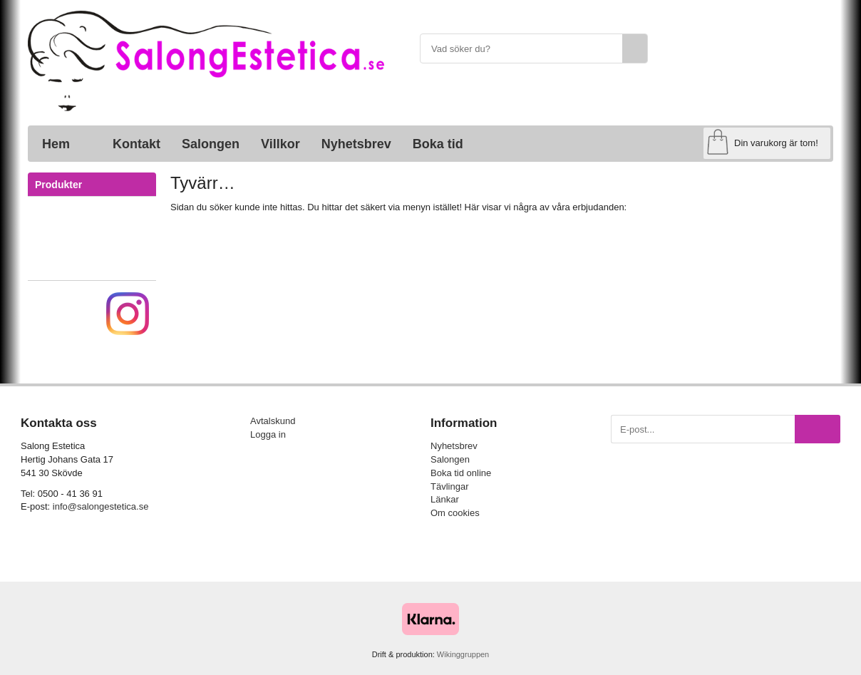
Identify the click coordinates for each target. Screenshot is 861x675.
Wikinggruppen (463, 654)
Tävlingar (449, 486)
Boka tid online (460, 473)
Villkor (280, 144)
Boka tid (438, 144)
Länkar (444, 499)
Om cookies (455, 512)
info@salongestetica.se (101, 506)
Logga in (268, 434)
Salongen (210, 144)
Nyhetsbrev (356, 144)
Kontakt (136, 144)
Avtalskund (272, 421)
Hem (56, 144)
